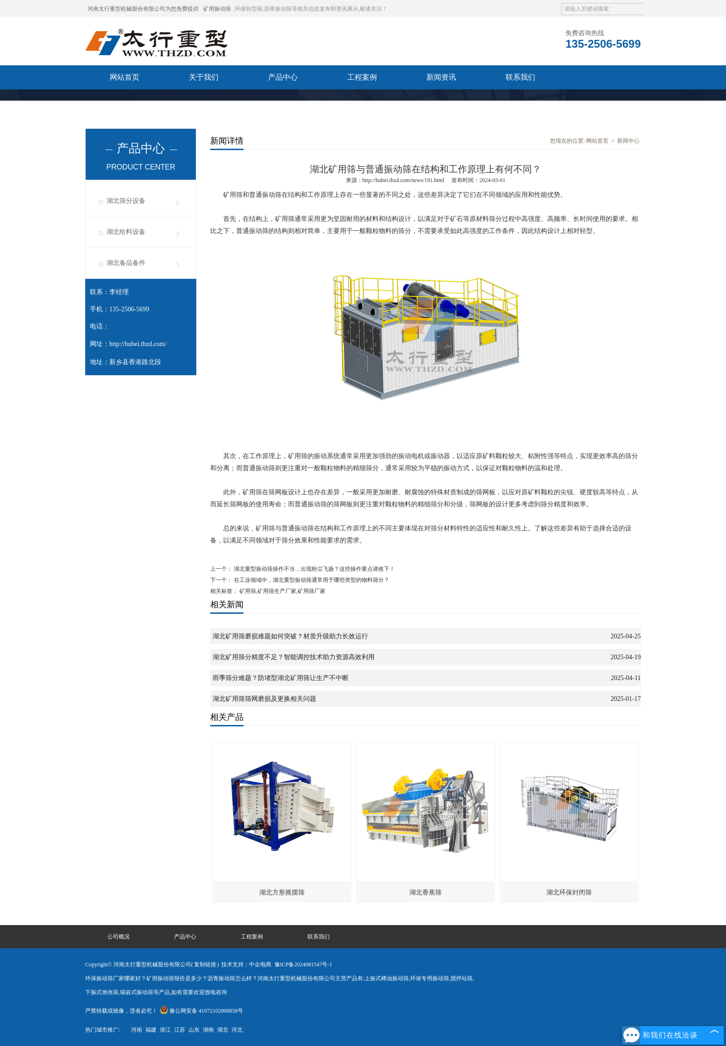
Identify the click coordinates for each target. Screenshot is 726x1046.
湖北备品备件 (125, 262)
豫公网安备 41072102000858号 (201, 1011)
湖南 (208, 1030)
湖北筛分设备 (125, 200)
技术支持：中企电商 (246, 964)
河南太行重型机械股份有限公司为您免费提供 (143, 9)
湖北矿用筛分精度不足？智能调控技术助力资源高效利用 (294, 657)
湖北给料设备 (125, 231)
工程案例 (362, 77)
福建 (150, 1030)
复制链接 (205, 964)
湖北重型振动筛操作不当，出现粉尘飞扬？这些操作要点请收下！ (313, 569)
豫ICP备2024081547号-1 (303, 964)
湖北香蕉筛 (425, 892)
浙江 (165, 1030)
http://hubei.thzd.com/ (138, 343)
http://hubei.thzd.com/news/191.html (403, 180)
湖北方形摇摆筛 (282, 892)
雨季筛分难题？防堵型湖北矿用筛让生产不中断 (281, 677)
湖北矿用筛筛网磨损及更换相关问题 (264, 698)
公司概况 (118, 936)
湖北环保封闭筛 (569, 892)
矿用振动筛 (217, 9)
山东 (194, 1030)
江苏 (179, 1030)
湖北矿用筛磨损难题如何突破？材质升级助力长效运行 (290, 636)
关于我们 (204, 77)
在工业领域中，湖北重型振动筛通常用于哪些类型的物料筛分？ (310, 580)
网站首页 (124, 77)
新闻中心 (628, 141)
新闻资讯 (441, 77)
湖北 (222, 1030)
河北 (237, 1030)
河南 (136, 1030)
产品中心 (283, 77)
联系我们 (520, 77)
